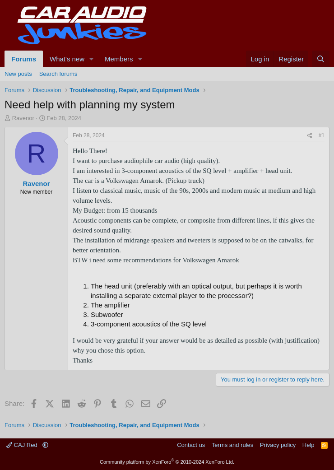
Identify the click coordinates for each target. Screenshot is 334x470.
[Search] (320, 59)
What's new (67, 59)
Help (308, 445)
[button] (91, 59)
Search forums (58, 73)
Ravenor (23, 118)
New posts (18, 73)
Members (119, 59)
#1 (322, 135)
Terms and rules (232, 445)
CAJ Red (22, 445)
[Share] (309, 135)
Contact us (191, 445)
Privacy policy (278, 445)
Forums (23, 59)
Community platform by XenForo (167, 462)
